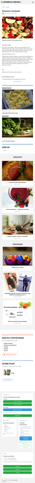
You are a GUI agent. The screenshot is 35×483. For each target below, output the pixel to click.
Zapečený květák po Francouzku (10, 113)
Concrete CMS (15, 480)
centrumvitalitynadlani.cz (11, 2)
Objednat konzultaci (10, 354)
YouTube (17, 472)
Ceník (5, 431)
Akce (4, 434)
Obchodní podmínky (12, 458)
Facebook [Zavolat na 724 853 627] (17, 466)
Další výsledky (7, 379)
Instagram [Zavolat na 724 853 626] (17, 469)
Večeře (4, 150)
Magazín (6, 426)
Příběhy (7, 433)
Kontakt (5, 429)
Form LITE (25, 447)
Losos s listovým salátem (8, 141)
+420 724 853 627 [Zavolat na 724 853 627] (17, 401)
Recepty (7, 7)
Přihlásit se (4, 481)
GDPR (5, 458)
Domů (3, 7)
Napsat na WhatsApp (17, 409)
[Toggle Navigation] (32, 2)
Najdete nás (17, 415)
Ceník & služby (7, 428)
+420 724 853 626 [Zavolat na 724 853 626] (17, 404)
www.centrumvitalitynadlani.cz (10, 459)
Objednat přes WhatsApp (26, 438)
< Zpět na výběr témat (17, 81)
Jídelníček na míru (26, 443)
